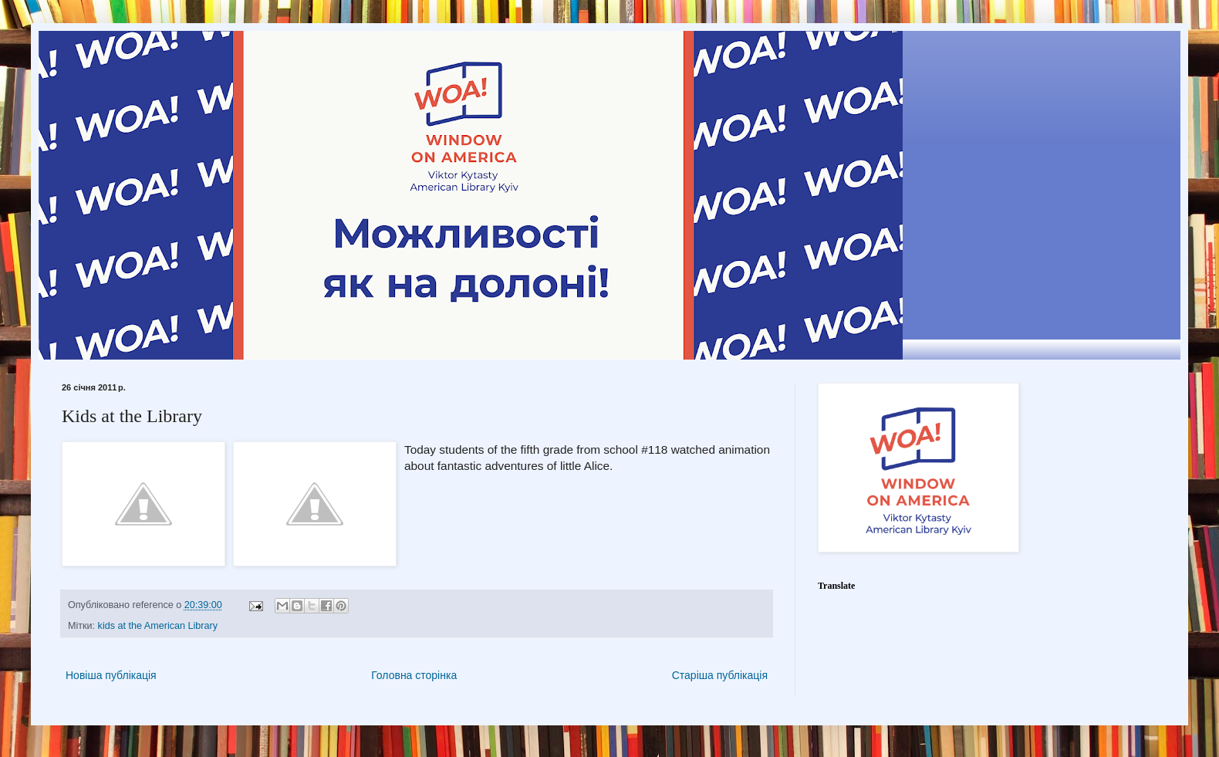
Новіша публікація (111, 675)
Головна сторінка (414, 675)
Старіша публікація (720, 675)
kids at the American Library (158, 625)
